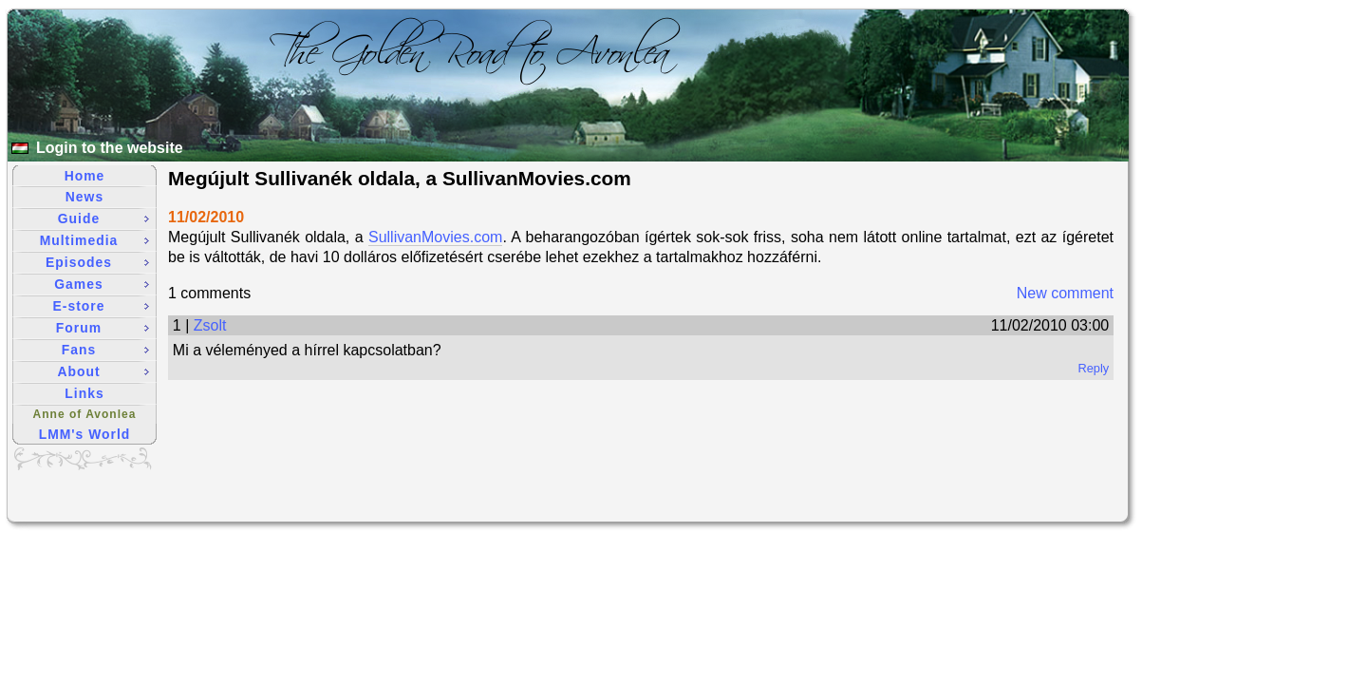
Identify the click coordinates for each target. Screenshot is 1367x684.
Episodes (97, 262)
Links (84, 393)
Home (85, 175)
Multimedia (94, 240)
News (84, 196)
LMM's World (85, 434)
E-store (101, 306)
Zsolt (210, 325)
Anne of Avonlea (85, 414)
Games (101, 284)
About (103, 371)
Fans (105, 349)
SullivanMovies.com (435, 237)
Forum (102, 327)
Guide (103, 218)
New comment (1065, 293)
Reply (1093, 368)
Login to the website (109, 148)
